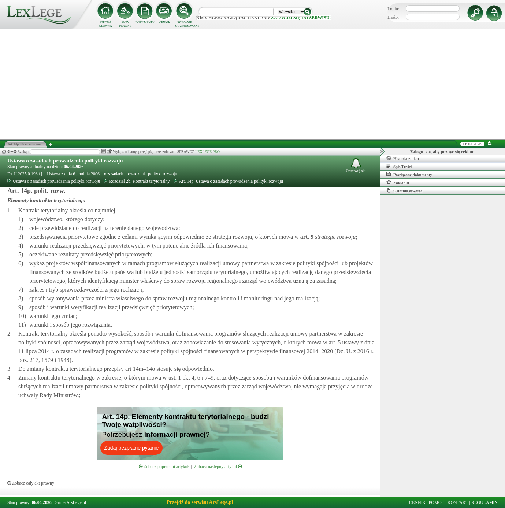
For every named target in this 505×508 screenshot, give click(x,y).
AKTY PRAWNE (125, 24)
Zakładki (397, 182)
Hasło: (393, 17)
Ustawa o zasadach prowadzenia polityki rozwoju (65, 161)
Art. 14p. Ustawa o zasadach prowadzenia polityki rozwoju (228, 181)
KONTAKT (458, 502)
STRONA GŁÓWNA (105, 24)
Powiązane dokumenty (409, 174)
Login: (393, 8)
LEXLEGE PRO (207, 152)
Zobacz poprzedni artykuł (164, 466)
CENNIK (164, 22)
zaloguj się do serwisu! (301, 17)
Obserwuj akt (356, 165)
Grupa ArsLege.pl (70, 502)
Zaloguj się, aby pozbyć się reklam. (443, 151)
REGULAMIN (484, 502)
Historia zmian (402, 158)
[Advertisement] (252, 84)
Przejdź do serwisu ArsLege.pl (200, 502)
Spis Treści (399, 166)
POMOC (437, 502)
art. (306, 237)
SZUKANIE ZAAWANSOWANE (184, 24)
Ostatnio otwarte (404, 190)
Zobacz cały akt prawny (30, 483)
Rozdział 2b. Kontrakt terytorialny (137, 181)
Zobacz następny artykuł (218, 466)
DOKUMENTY (145, 22)
